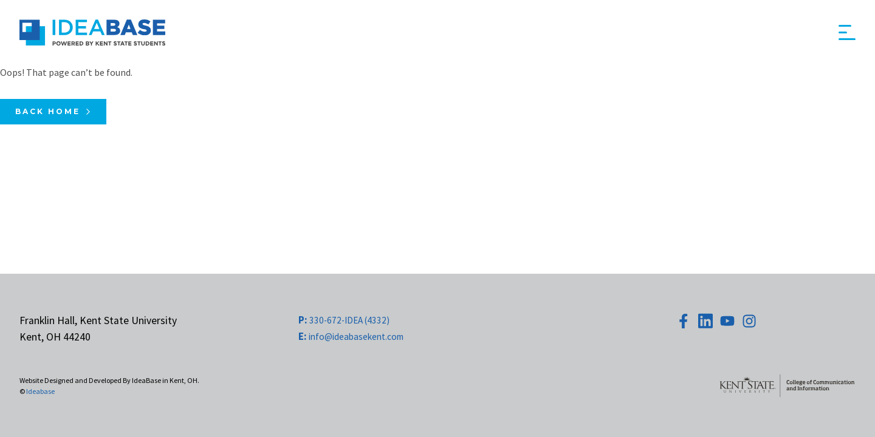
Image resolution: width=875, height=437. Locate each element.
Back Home (47, 111)
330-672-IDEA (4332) (343, 320)
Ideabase (40, 391)
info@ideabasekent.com (350, 336)
